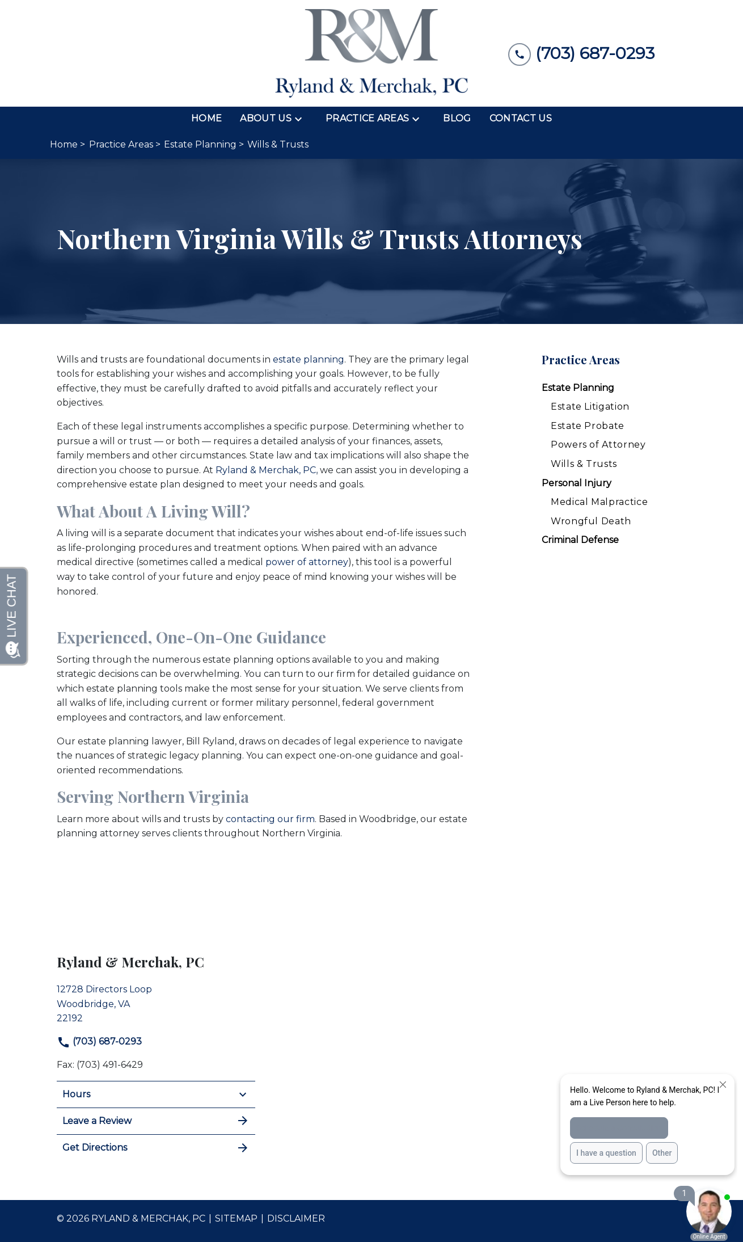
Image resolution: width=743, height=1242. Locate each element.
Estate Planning (578, 387)
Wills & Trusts (584, 463)
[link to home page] (371, 53)
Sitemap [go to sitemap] (236, 1218)
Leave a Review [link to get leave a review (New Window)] (156, 1120)
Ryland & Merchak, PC (267, 470)
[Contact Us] (520, 118)
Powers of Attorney (598, 444)
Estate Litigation (590, 406)
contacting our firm (270, 819)
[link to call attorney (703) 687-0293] (581, 53)
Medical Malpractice (599, 501)
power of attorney (306, 562)
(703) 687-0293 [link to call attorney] (99, 1041)
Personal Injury (576, 483)
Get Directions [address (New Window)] (156, 1147)
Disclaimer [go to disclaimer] (296, 1218)
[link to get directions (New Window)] (156, 1002)
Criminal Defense (580, 539)
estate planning (308, 359)
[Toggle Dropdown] (302, 118)
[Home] (206, 118)
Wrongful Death (591, 521)
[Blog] (456, 118)
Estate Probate (587, 425)
